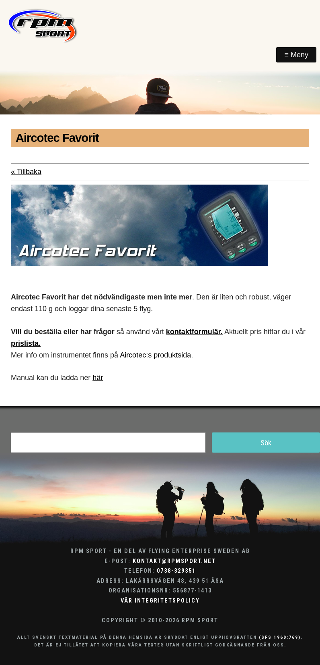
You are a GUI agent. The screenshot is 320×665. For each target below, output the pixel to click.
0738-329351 (176, 570)
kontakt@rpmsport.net (174, 561)
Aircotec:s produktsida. (156, 355)
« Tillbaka (26, 172)
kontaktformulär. (194, 332)
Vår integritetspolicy (160, 600)
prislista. (26, 343)
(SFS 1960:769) (280, 637)
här (97, 378)
